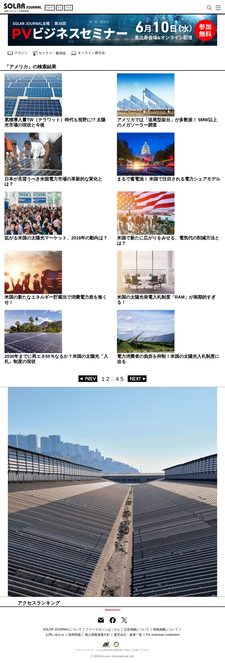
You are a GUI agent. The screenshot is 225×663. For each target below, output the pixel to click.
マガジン (18, 53)
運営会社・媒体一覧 (128, 635)
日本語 (68, 8)
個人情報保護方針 (97, 635)
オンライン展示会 (88, 53)
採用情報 (74, 635)
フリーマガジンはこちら (103, 629)
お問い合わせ (55, 635)
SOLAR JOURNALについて (62, 629)
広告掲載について (136, 629)
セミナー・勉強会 (49, 53)
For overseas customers (163, 635)
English (49, 8)
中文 (59, 8)
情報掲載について (165, 629)
